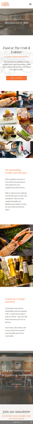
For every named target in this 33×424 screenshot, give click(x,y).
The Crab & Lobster (14, 4)
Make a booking (16, 78)
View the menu (16, 384)
